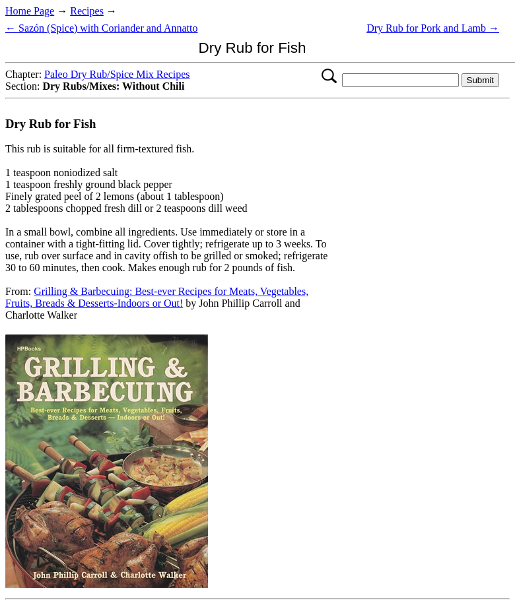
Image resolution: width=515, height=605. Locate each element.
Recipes (87, 10)
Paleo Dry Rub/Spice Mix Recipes (116, 74)
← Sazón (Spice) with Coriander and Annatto (101, 28)
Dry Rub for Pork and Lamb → (432, 28)
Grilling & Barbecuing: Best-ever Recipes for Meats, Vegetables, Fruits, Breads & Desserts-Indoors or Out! (156, 297)
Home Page (29, 10)
